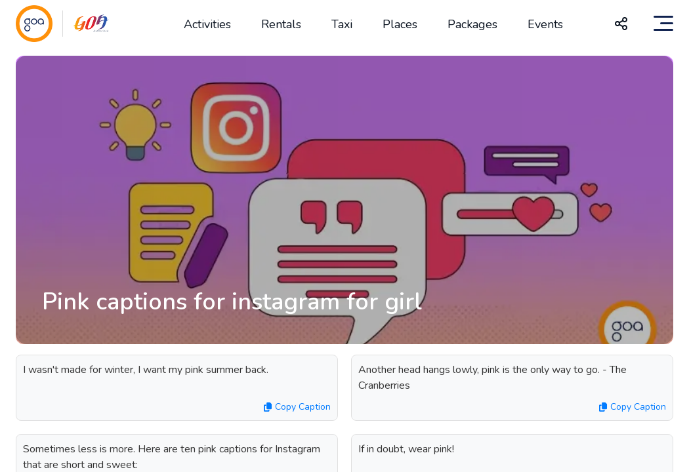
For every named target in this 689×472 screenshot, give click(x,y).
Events (545, 24)
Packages (472, 24)
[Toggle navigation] (663, 23)
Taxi (341, 24)
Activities (207, 24)
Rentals (281, 24)
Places (400, 24)
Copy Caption (297, 407)
